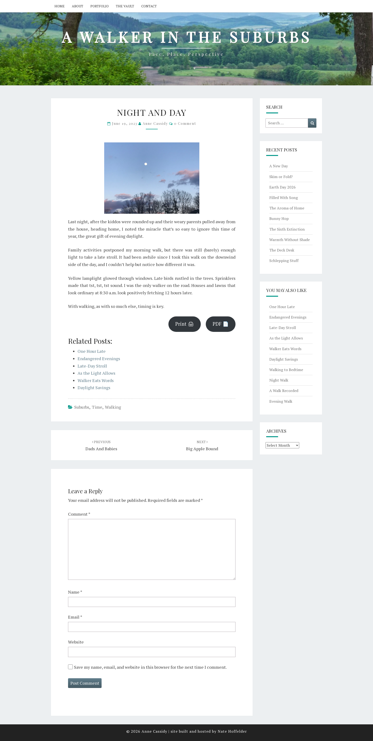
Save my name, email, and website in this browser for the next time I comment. (150, 667)
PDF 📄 (221, 324)
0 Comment (185, 123)
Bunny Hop (279, 218)
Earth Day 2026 (282, 187)
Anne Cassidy (155, 123)
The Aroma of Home (286, 208)
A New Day (278, 166)
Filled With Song (283, 197)
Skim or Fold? (281, 176)
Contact (149, 6)
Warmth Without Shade (289, 239)
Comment (79, 514)
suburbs (81, 407)
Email (75, 617)
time (97, 407)
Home (59, 6)
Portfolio (99, 6)
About (77, 6)
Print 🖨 (184, 324)
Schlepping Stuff (284, 260)
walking (113, 407)
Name (75, 592)
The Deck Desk (281, 250)
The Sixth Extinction (287, 229)
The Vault (125, 6)
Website (76, 642)
